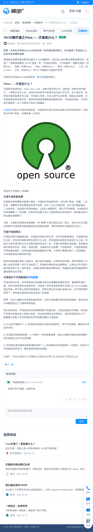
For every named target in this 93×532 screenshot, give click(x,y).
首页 (17, 22)
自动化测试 (31, 31)
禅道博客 (26, 22)
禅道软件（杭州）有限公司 (26, 527)
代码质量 (33, 277)
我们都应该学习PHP (16, 485)
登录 (81, 421)
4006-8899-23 (27, 2)
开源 (41, 77)
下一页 (82, 399)
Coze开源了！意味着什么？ (20, 444)
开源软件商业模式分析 (17, 464)
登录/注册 (75, 10)
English (83, 2)
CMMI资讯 (66, 31)
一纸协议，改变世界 (16, 506)
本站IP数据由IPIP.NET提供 (79, 527)
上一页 (68, 399)
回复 (84, 382)
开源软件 (38, 22)
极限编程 (15, 31)
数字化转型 (49, 31)
